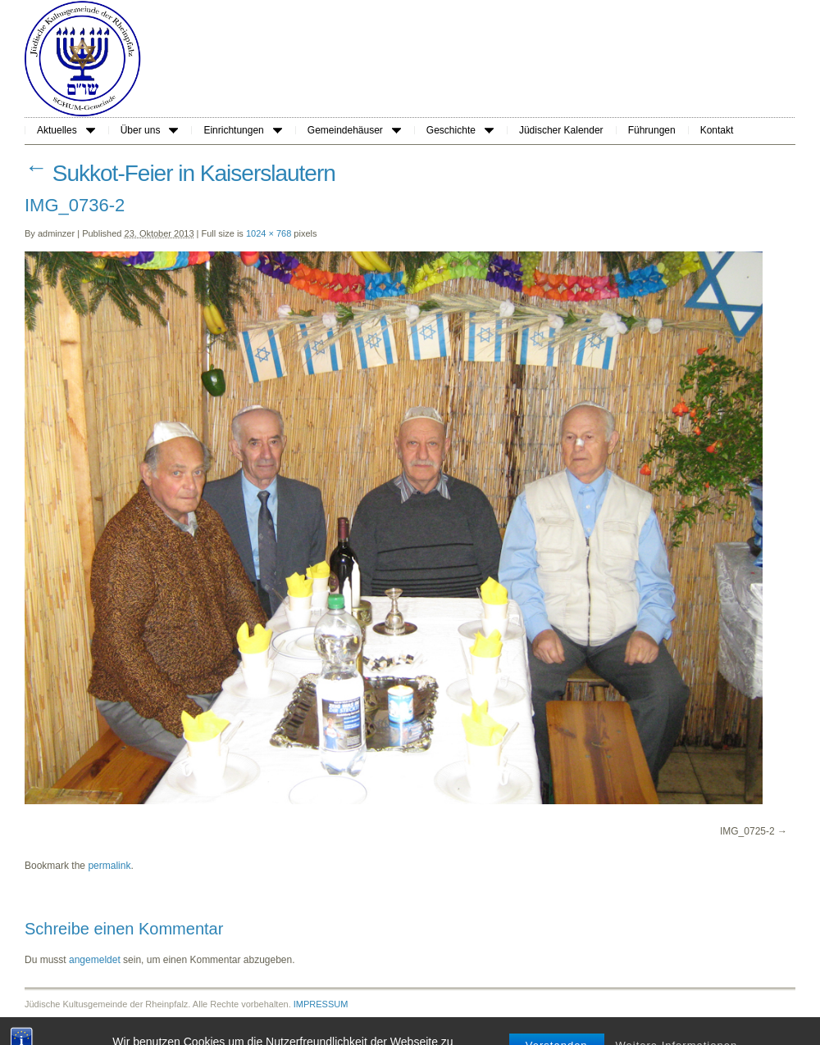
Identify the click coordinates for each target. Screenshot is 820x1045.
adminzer (56, 233)
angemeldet (95, 960)
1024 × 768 (268, 233)
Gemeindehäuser (354, 130)
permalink (109, 865)
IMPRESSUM (321, 1004)
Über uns (150, 130)
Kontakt (717, 130)
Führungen (652, 130)
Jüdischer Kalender (561, 130)
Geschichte (460, 130)
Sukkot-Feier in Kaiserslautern (180, 173)
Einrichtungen (242, 130)
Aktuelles (66, 130)
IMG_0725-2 (747, 831)
